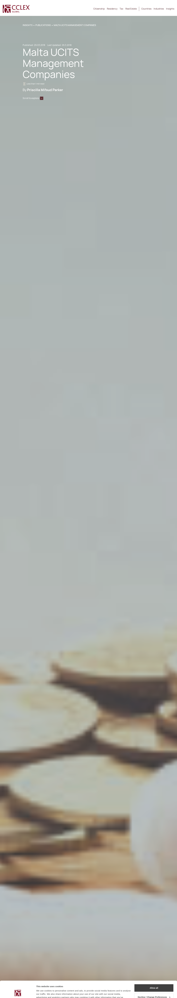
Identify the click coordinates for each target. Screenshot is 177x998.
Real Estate (131, 8)
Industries (159, 8)
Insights (170, 8)
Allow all (154, 972)
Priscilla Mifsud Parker (45, 90)
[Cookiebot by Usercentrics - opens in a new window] (18, 993)
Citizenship (99, 8)
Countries (146, 8)
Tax (121, 8)
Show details (42, 992)
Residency (112, 8)
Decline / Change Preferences (154, 981)
